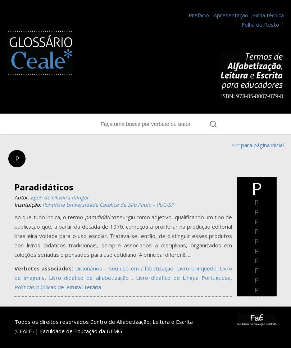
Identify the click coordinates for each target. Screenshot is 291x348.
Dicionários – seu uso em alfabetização (124, 268)
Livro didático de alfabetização (90, 277)
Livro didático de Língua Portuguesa (183, 277)
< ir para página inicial (258, 145)
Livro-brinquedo (197, 268)
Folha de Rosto (260, 24)
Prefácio (198, 15)
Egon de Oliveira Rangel (59, 197)
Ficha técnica (268, 15)
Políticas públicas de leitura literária (57, 287)
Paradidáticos (43, 187)
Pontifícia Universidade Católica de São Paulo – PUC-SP (108, 204)
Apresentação (231, 15)
